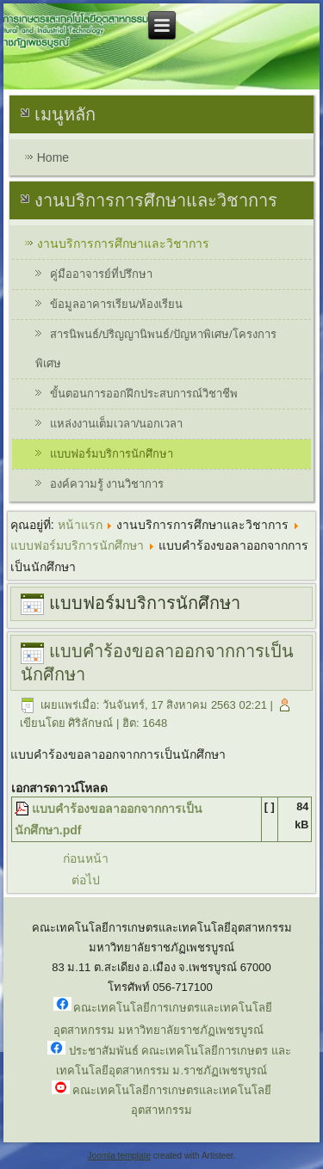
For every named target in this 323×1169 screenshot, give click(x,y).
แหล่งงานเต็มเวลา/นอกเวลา (116, 423)
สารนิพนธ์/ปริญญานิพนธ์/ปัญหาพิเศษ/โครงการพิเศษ (155, 349)
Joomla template (119, 1155)
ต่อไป (85, 880)
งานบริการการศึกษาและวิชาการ (123, 243)
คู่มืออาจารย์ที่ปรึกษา (101, 274)
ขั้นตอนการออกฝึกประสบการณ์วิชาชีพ (144, 393)
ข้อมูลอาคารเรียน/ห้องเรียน (116, 304)
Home (53, 157)
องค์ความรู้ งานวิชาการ (107, 483)
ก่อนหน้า (86, 858)
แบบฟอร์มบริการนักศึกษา (111, 453)
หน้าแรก (80, 525)
